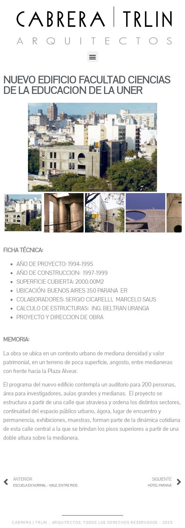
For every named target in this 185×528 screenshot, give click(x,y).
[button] (92, 56)
